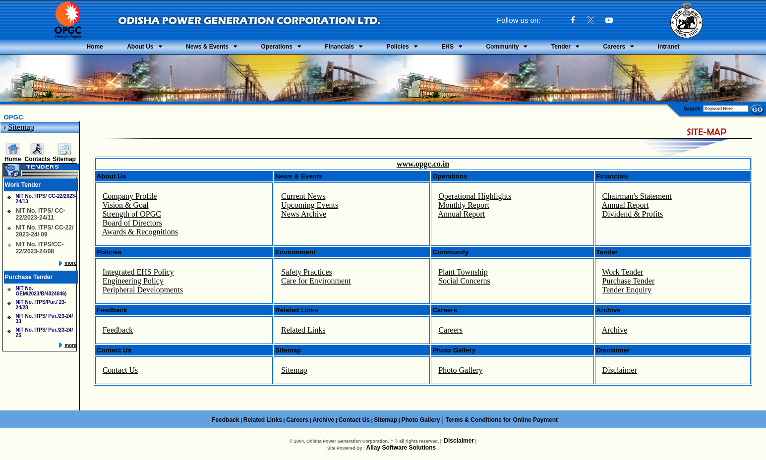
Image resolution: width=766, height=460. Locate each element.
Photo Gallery (460, 370)
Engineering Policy (133, 281)
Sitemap (21, 127)
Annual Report (461, 214)
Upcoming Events (309, 205)
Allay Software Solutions (401, 447)
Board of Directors (132, 223)
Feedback (118, 330)
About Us (140, 46)
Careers (614, 46)
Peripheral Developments (143, 290)
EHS (447, 46)
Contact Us (120, 370)
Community (502, 46)
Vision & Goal (125, 205)
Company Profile (130, 196)
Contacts (37, 159)
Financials (339, 46)
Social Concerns (464, 281)
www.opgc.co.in (423, 164)
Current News (303, 196)
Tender (561, 46)
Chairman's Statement (637, 196)
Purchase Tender (628, 281)
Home (94, 46)
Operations (276, 46)
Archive (615, 330)
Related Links (303, 330)
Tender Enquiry (626, 290)
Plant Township (462, 272)
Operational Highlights (474, 196)
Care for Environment (316, 281)
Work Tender (622, 272)
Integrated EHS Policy (138, 272)
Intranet (669, 46)
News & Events (207, 46)
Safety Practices (306, 272)
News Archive (303, 214)
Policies (397, 46)
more (70, 263)
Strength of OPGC (132, 214)
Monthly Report (463, 205)
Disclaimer (619, 370)
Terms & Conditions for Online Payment (502, 419)
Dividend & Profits (632, 214)
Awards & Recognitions (140, 232)
